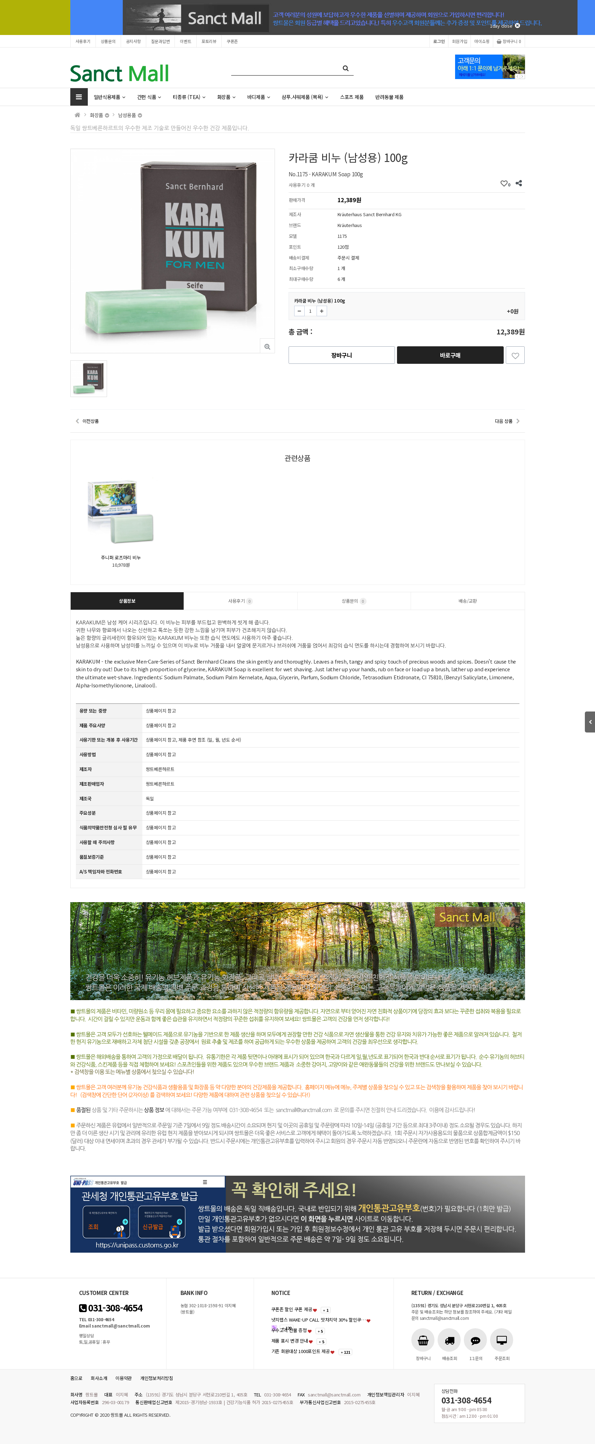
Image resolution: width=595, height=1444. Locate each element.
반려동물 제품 (389, 96)
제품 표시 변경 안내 (289, 1340)
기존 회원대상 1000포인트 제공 (300, 1351)
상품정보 (127, 600)
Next (522, 76)
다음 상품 (504, 421)
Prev (517, 76)
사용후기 (83, 41)
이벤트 (185, 41)
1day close (505, 25)
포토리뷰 (209, 41)
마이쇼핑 (481, 41)
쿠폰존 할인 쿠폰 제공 (291, 1309)
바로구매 (450, 355)
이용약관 (123, 1378)
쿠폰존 (232, 41)
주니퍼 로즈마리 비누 (121, 557)
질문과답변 (160, 41)
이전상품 (91, 421)
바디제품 (258, 96)
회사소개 (99, 1378)
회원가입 (459, 41)
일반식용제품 (109, 96)
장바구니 (509, 41)
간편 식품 (149, 96)
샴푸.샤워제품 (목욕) (305, 96)
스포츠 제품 (351, 96)
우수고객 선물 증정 (289, 1330)
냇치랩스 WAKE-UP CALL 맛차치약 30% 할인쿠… (318, 1319)
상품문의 (108, 41)
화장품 (226, 96)
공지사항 (133, 41)
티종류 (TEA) (189, 96)
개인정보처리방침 (156, 1378)
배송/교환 (468, 600)
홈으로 (76, 1378)
